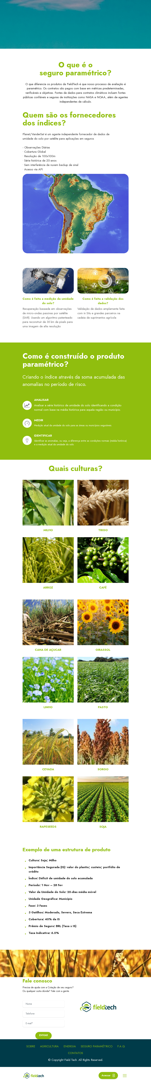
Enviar (43, 1035)
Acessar (108, 1075)
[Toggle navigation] (125, 1075)
